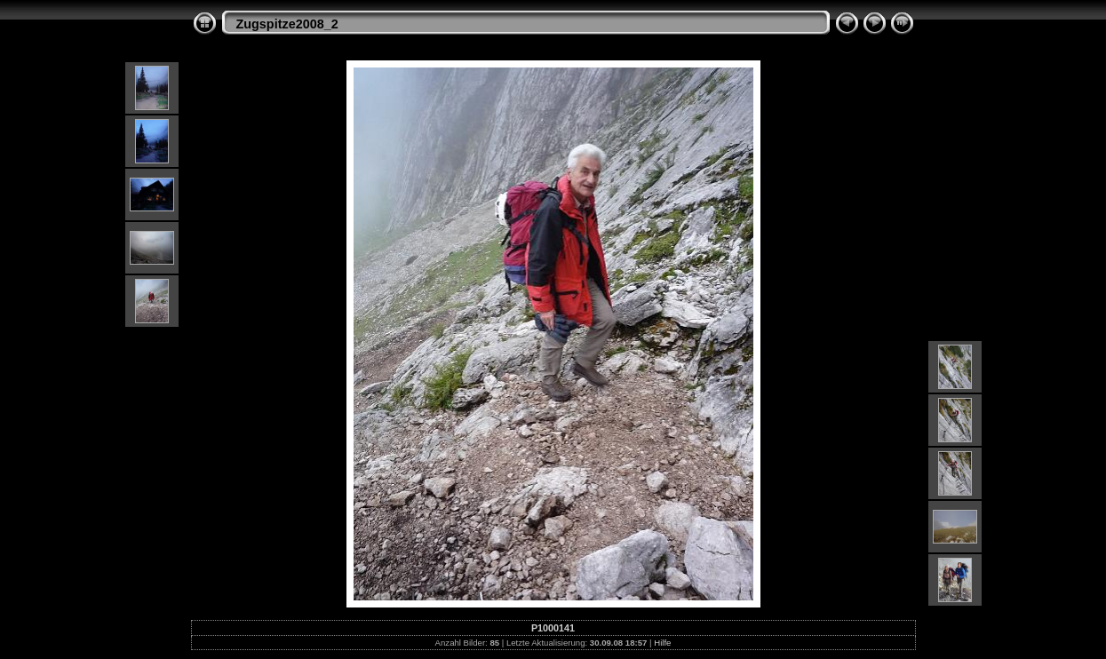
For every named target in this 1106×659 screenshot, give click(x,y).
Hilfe (662, 642)
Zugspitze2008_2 (287, 24)
